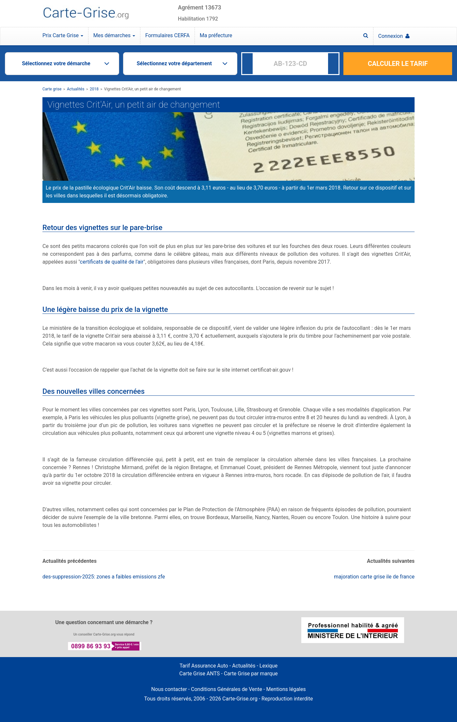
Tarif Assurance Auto (204, 666)
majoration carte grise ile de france (374, 577)
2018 (94, 89)
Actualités (76, 89)
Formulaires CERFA (167, 35)
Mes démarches (114, 35)
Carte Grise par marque (251, 673)
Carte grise (51, 89)
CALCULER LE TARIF (398, 64)
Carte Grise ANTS (199, 673)
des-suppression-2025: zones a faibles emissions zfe (103, 577)
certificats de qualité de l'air (112, 262)
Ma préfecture (216, 35)
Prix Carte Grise (62, 35)
